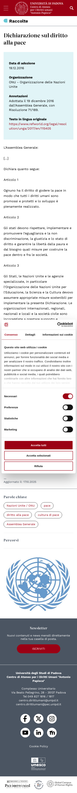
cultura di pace (48, 515)
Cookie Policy (38, 746)
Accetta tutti (38, 445)
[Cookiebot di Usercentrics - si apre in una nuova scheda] (57, 324)
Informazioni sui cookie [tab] (58, 334)
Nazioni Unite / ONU (21, 505)
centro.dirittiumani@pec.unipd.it (38, 704)
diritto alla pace (18, 515)
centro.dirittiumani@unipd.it (38, 700)
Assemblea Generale (21, 524)
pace (47, 505)
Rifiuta (38, 465)
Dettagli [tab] (30, 334)
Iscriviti (38, 648)
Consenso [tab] (11, 334)
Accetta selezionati (38, 455)
